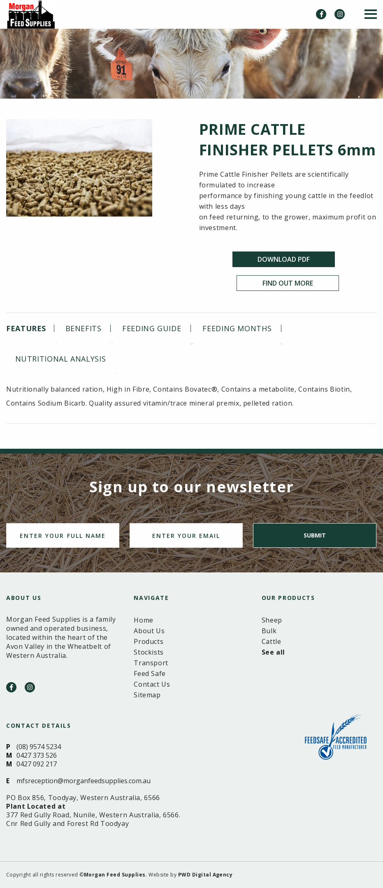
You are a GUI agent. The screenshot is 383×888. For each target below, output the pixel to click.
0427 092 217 (36, 763)
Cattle (271, 641)
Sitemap (147, 694)
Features (26, 328)
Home (143, 620)
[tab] (29, 328)
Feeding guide (151, 328)
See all (273, 652)
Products (148, 641)
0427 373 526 (36, 755)
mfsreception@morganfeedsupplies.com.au (83, 780)
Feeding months (237, 328)
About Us (149, 630)
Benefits (83, 328)
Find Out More (287, 283)
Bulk (269, 630)
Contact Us (152, 684)
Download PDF (284, 259)
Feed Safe (150, 673)
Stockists (149, 652)
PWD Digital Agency (205, 874)
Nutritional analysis (60, 359)
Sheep (272, 620)
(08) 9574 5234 (38, 746)
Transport (151, 662)
